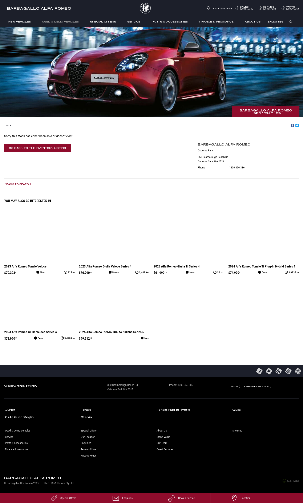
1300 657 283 (266, 8)
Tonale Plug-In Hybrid (173, 409)
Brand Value (163, 436)
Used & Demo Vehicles (60, 21)
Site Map (237, 430)
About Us (253, 21)
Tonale (86, 409)
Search (289, 22)
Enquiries (275, 21)
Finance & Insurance (216, 21)
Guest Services (165, 449)
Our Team (162, 443)
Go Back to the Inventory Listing (37, 148)
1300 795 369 (289, 8)
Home (8, 125)
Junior (10, 409)
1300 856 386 (243, 8)
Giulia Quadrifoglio (19, 417)
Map (234, 386)
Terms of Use (88, 449)
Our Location (222, 8)
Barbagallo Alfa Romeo (39, 8)
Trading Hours (256, 386)
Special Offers (103, 21)
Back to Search (18, 184)
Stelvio (86, 417)
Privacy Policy (88, 455)
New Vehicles (19, 21)
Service (133, 21)
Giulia (236, 409)
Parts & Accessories (170, 21)
